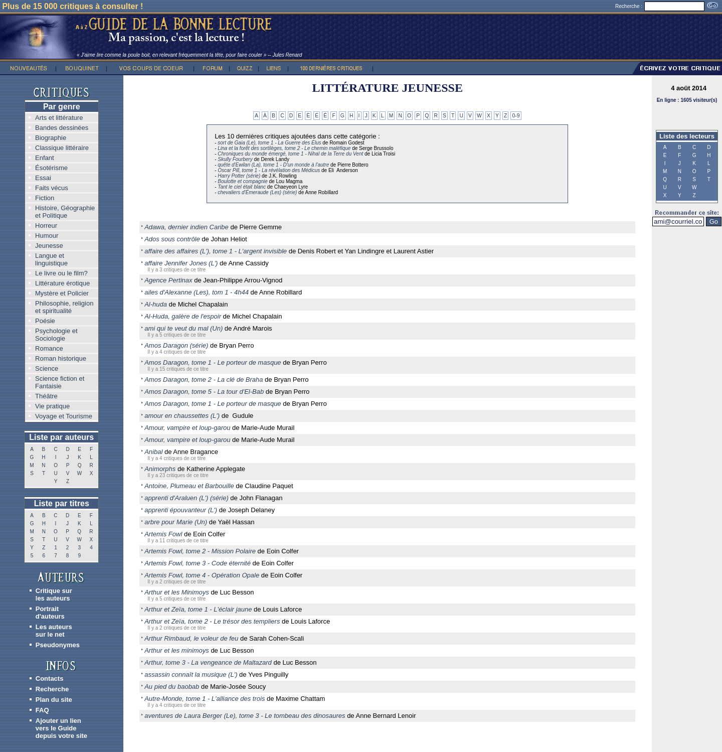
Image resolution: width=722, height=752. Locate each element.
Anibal (153, 452)
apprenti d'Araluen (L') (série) (186, 498)
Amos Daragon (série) (176, 345)
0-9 (515, 115)
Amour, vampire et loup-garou (187, 427)
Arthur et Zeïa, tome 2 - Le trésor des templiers (212, 621)
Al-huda (155, 304)
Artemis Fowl (163, 534)
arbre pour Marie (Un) (175, 522)
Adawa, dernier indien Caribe (186, 227)
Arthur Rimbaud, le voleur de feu (191, 638)
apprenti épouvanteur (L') (180, 510)
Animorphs (159, 469)
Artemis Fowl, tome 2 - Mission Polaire (200, 551)
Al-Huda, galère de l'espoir (182, 316)
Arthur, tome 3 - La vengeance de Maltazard (208, 662)
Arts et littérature (59, 117)
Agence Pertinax (168, 280)
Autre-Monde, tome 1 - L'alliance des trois (204, 698)
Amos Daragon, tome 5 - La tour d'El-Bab (204, 391)
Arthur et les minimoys (176, 650)
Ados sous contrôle (172, 239)
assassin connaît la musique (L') (190, 674)
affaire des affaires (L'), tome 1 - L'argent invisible (215, 251)
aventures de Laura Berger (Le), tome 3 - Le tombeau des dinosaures (244, 715)
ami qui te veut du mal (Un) (183, 328)
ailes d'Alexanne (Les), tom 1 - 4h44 (196, 292)
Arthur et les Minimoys (176, 592)
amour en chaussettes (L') (182, 415)
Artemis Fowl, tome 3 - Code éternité (197, 563)
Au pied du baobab (171, 686)
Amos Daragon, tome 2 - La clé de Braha (203, 379)
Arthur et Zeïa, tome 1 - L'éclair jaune (198, 609)
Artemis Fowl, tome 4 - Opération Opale (201, 575)
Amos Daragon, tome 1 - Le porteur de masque (212, 362)
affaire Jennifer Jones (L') (181, 263)
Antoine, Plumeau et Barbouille (189, 486)
